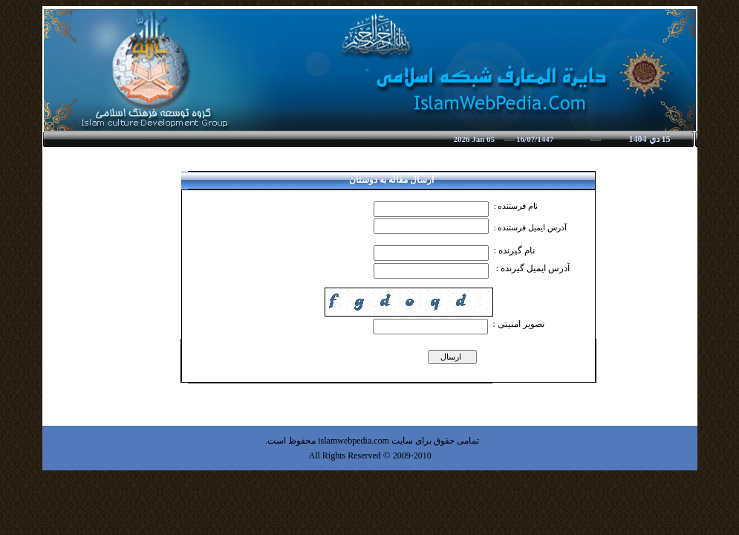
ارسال (452, 356)
